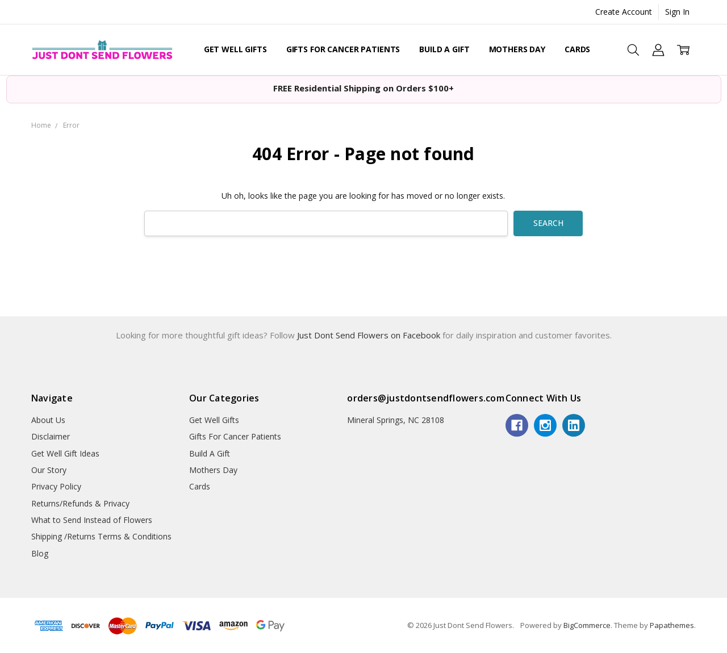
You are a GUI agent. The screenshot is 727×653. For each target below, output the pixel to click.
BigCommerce (587, 625)
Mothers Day (517, 49)
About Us (48, 420)
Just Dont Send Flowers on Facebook (369, 335)
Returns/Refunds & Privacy (80, 503)
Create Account (623, 11)
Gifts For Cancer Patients (343, 49)
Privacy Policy (56, 486)
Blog (39, 553)
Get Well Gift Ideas (65, 453)
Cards (577, 49)
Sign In (677, 11)
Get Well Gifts (235, 49)
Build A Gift (444, 49)
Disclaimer (50, 436)
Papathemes (672, 625)
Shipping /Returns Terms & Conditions (101, 536)
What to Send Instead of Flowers (91, 519)
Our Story (48, 469)
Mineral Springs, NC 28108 (395, 420)
